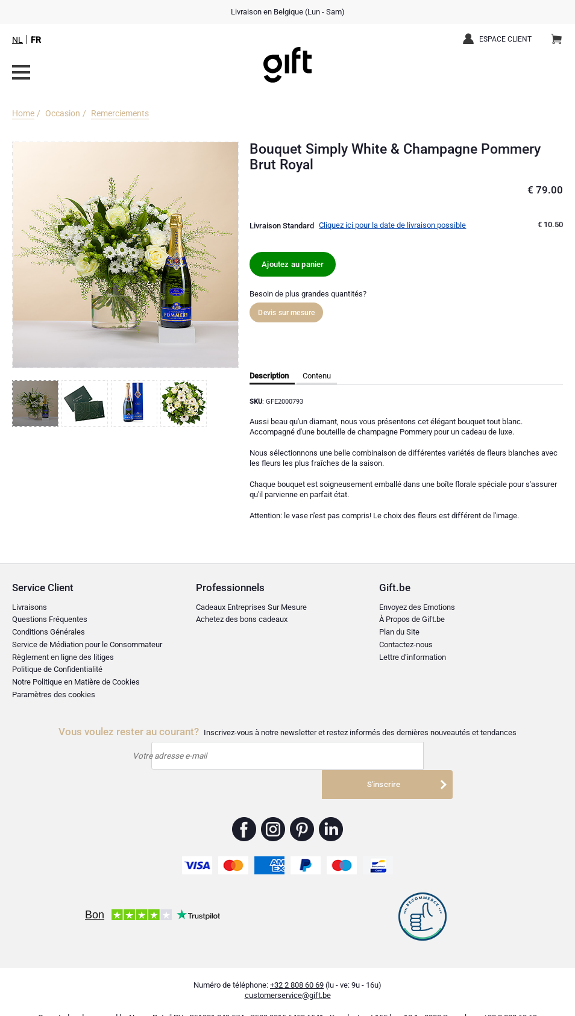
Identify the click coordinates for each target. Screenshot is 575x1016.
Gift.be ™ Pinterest (302, 810)
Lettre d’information (412, 657)
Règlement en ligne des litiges (63, 657)
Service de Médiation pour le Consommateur (87, 644)
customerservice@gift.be (288, 976)
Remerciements (120, 113)
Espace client (505, 39)
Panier (560, 34)
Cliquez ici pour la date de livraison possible (392, 225)
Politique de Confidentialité (57, 669)
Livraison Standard (282, 225)
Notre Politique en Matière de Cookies (76, 681)
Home (23, 113)
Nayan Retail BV (156, 998)
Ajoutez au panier (293, 264)
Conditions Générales (48, 631)
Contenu (317, 375)
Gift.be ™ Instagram (273, 810)
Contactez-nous (406, 644)
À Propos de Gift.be (412, 619)
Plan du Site (399, 631)
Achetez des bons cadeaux (242, 619)
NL (17, 40)
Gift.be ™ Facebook (244, 810)
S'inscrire (399, 756)
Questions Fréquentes (49, 619)
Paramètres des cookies (53, 694)
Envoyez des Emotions (417, 607)
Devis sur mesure (286, 313)
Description (269, 375)
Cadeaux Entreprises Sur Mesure (251, 607)
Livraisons (29, 607)
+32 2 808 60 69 (297, 965)
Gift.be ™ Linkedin (331, 810)
